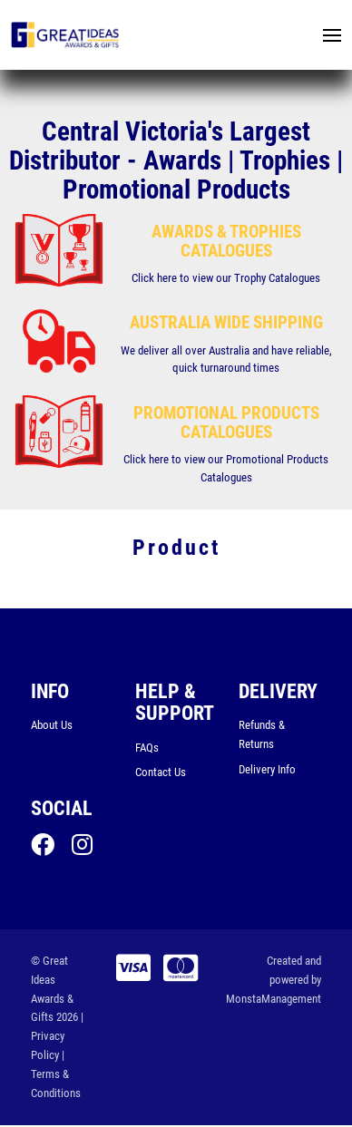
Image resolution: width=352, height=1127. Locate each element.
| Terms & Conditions (56, 1075)
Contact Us (160, 773)
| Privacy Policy (57, 1038)
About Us (52, 726)
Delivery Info (267, 769)
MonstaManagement (273, 999)
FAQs (147, 747)
